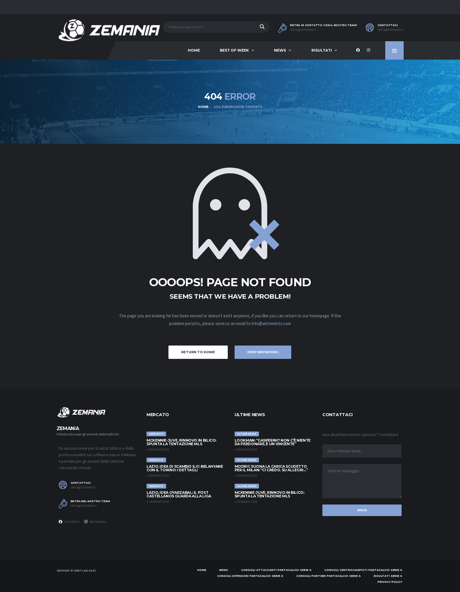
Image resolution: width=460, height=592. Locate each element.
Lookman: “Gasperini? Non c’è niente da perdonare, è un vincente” (273, 442)
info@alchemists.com (271, 324)
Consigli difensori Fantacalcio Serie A (250, 575)
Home (194, 50)
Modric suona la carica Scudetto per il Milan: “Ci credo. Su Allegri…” (271, 468)
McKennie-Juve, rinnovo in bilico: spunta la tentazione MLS (181, 442)
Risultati (321, 50)
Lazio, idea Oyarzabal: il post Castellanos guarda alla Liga (179, 494)
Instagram (95, 521)
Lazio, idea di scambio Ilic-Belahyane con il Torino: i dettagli (185, 468)
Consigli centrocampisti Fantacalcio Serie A (363, 570)
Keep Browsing (262, 352)
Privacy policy (390, 581)
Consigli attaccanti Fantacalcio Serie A (276, 570)
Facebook (69, 521)
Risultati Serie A (388, 575)
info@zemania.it (303, 29)
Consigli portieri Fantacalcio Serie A (328, 575)
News (280, 50)
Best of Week (234, 50)
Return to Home (198, 352)
